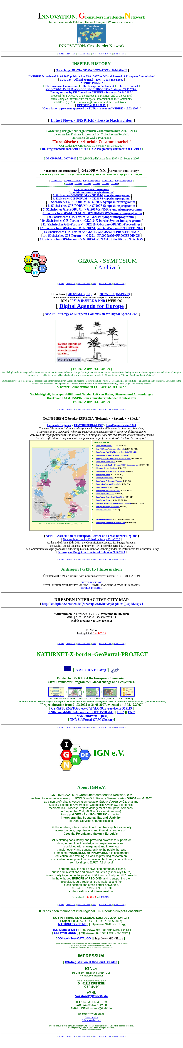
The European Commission (61, 86)
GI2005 (78, 183)
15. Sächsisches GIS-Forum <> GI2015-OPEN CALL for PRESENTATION (91, 239)
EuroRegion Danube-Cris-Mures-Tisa (110, 523)
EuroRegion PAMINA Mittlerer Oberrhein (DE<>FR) (116, 452)
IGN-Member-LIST (65, 929)
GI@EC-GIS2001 (72, 180)
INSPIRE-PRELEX (91, 82)
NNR (94, 54)
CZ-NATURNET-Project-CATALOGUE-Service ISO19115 (91, 708)
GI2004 (69, 183)
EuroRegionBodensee (104, 446)
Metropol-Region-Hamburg (106, 468)
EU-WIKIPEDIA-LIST (88, 425)
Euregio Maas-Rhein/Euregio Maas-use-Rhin (113, 458)
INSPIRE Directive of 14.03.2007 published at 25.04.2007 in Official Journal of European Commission (91, 76)
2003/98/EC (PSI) (80, 294)
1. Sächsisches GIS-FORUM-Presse (91, 189)
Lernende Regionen (59, 425)
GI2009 (114, 183)
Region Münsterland (104, 465)
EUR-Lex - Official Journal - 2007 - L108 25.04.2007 (91, 79)
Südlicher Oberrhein (117, 449)
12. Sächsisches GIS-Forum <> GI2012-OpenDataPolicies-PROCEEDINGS (91, 228)
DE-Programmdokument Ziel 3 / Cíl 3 (65, 148)
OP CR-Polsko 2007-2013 (61, 158)
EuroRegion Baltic (103, 475)
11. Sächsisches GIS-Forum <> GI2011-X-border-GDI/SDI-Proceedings (91, 224)
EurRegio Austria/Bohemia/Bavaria (109, 503)
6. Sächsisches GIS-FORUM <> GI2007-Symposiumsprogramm (91, 206)
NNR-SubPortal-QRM (91, 716)
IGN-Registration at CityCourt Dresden (91, 962)
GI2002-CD (107, 180)
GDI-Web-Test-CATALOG (74, 938)
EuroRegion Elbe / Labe (105, 494)
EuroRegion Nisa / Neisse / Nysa (108, 491)
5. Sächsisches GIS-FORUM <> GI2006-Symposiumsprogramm (91, 202)
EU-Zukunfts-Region (104, 519)
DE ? (120, 712)
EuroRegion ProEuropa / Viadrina (109, 481)
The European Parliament (98, 86)
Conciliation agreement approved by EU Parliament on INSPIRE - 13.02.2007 (91, 108)
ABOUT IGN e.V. (105, 54)
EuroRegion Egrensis (104, 500)
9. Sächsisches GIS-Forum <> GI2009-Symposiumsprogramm (91, 217)
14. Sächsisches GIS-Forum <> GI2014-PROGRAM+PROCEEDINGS (91, 235)
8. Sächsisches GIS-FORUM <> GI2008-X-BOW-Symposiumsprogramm (92, 213)
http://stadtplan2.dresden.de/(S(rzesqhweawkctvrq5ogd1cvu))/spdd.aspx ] (92, 604)
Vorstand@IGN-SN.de (91, 996)
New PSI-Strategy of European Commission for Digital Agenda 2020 (91, 314)
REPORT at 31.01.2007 (91, 105)
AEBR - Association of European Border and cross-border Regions (91, 536)
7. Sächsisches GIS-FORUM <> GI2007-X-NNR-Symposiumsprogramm (92, 209)
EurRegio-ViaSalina (103, 510)
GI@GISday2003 (123, 180)
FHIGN (105, 897)
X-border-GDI (119, 465)
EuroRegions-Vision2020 (121, 425)
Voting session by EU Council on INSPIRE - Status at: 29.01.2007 (91, 92)
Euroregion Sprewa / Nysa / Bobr (108, 484)
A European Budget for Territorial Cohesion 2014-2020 (91, 552)
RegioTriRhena (102, 449)
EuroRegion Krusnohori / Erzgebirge (110, 497)
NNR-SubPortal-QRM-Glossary (92, 719)
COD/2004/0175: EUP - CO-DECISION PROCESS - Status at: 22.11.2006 (91, 89)
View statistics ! (91, 1020)
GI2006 (87, 183)
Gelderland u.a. (132, 465)
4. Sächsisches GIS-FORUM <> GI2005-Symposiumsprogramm (91, 198)
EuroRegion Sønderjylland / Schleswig (110, 471)
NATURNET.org (91, 670)
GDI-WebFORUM (65, 932)
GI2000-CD (56, 180)
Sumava (128, 503)
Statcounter (91, 1017)
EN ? (131, 712)
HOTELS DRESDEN (91, 588)
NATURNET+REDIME (72, 924)
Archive (107, 267)
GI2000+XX (70, 54)
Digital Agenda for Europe (91, 306)
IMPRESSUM (119, 54)
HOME (61, 54)
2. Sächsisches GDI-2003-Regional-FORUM (91, 192)
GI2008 (105, 183)
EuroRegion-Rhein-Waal (105, 462)
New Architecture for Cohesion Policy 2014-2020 (91, 539)
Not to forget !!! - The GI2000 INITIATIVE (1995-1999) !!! (91, 70)
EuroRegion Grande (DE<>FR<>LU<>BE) (112, 455)
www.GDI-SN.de (84, 54)
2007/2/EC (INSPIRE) (115, 294)
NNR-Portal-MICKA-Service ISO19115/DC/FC (80, 712)
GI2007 (96, 183)
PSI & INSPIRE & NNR (88, 301)
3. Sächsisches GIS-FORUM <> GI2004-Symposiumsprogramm (91, 195)
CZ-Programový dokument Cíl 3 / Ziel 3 (116, 148)
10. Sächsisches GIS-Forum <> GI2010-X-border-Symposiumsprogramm (91, 220)
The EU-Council (128, 86)
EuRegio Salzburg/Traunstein (107, 507)
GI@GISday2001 (91, 180)
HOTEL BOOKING (91, 582)
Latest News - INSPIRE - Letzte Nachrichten (92, 120)
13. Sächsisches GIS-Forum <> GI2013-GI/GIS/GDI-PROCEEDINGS (91, 232)
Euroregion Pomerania (104, 478)
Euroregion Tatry (102, 487)
